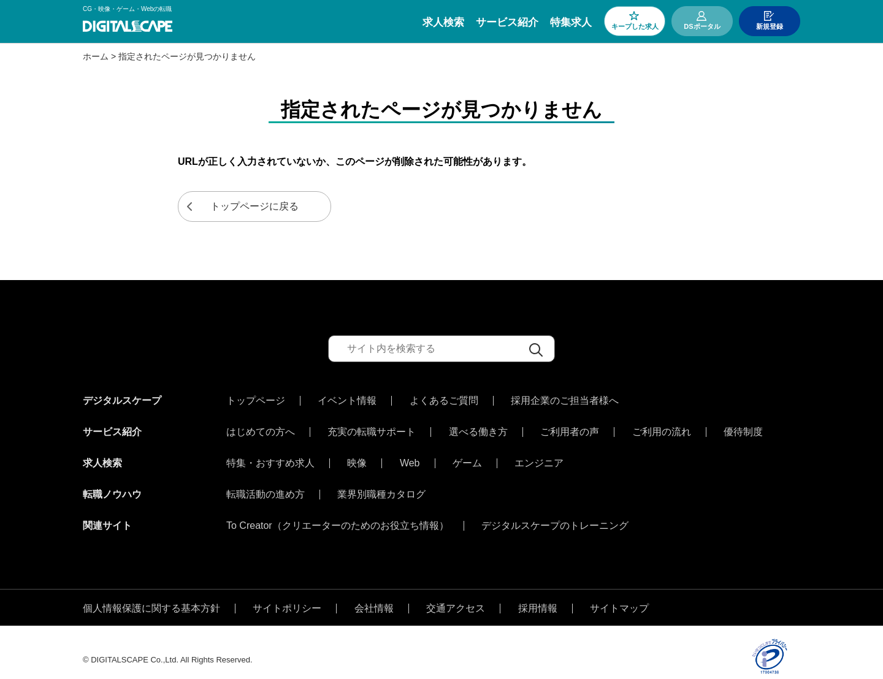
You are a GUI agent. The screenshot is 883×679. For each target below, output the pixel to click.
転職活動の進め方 (265, 485)
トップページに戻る (254, 206)
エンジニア (539, 457)
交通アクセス (455, 593)
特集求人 (571, 22)
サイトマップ (619, 593)
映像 (357, 457)
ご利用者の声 (569, 429)
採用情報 (537, 593)
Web (410, 457)
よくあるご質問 (444, 401)
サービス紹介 (507, 22)
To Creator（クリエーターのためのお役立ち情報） (337, 513)
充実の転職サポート (371, 429)
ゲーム (467, 457)
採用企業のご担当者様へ (565, 401)
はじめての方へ (260, 429)
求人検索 (443, 22)
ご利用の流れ (661, 429)
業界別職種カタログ (381, 485)
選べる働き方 (478, 429)
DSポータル (702, 26)
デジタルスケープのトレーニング (555, 513)
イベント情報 (347, 401)
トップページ (255, 401)
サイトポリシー (287, 593)
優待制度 (743, 429)
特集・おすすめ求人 (270, 457)
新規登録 (769, 26)
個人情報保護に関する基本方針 (151, 593)
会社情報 (374, 593)
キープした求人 (635, 26)
